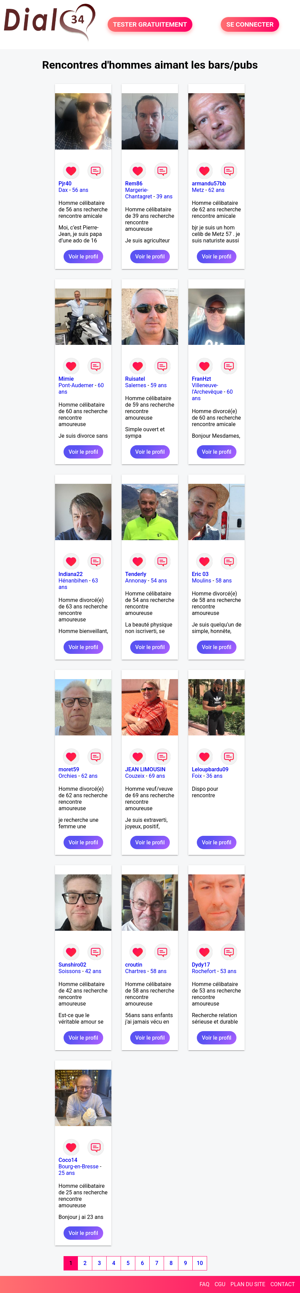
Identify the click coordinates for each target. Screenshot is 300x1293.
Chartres (135, 971)
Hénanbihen (72, 580)
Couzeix (134, 776)
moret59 (68, 769)
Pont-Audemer (75, 385)
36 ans (214, 776)
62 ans (216, 190)
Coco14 (67, 1160)
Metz (198, 190)
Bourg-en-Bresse (78, 1166)
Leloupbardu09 (210, 769)
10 (200, 1263)
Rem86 (133, 183)
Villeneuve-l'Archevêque (207, 388)
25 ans (66, 1173)
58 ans (224, 580)
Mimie (66, 379)
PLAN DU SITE (248, 1284)
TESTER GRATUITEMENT (150, 24)
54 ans (159, 580)
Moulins (201, 580)
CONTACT (282, 1284)
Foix (197, 776)
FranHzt (201, 379)
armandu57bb (209, 183)
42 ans (93, 971)
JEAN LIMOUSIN (145, 769)
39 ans (164, 196)
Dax (63, 190)
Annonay (135, 580)
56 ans (80, 190)
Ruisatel (135, 379)
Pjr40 (64, 183)
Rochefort (204, 971)
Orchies (67, 776)
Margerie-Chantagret (138, 193)
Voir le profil (83, 256)
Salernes (135, 385)
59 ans (158, 385)
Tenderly (135, 574)
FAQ (204, 1284)
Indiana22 (70, 574)
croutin (133, 964)
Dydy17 (201, 964)
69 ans (157, 776)
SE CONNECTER (249, 24)
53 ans (228, 971)
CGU (220, 1284)
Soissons (69, 971)
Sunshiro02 (72, 964)
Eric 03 (200, 574)
